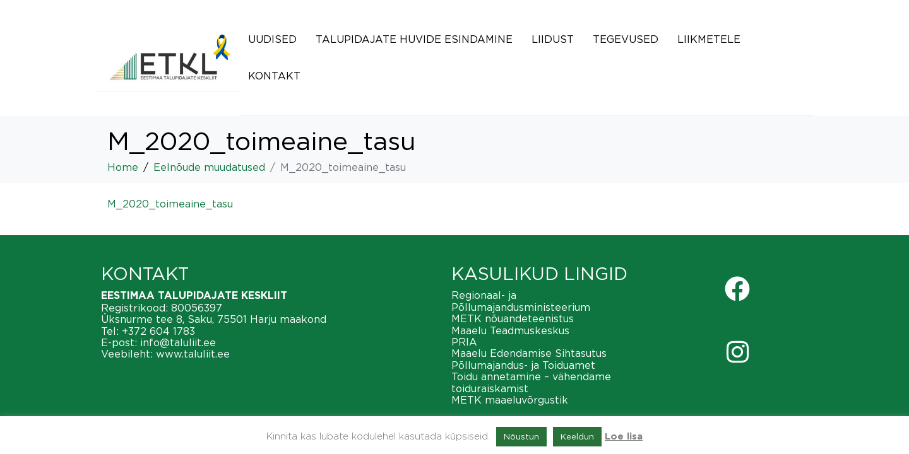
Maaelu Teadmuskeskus (510, 330)
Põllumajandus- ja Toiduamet (523, 365)
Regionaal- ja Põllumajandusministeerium (520, 300)
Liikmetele (708, 39)
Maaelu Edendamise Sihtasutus (529, 353)
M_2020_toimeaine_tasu (170, 203)
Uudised (272, 39)
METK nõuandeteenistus (512, 318)
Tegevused (625, 39)
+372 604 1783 (158, 331)
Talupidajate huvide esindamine (414, 39)
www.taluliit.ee (193, 353)
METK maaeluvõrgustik (509, 399)
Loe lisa (624, 436)
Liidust (553, 39)
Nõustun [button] (521, 436)
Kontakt (274, 75)
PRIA (464, 341)
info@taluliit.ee (178, 342)
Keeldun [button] (577, 436)
